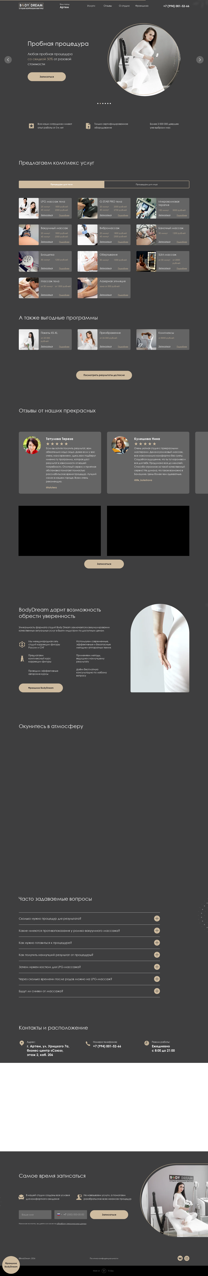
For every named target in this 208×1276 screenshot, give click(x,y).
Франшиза (141, 5)
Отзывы (108, 5)
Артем (64, 7)
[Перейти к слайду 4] (105, 103)
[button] (47, 76)
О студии (124, 5)
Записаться (109, 1214)
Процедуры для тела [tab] (61, 184)
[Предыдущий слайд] (8, 59)
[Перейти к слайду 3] (102, 103)
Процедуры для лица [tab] (147, 184)
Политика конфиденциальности (104, 1258)
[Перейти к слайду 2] (100, 103)
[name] (35, 1214)
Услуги (91, 5)
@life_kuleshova (143, 480)
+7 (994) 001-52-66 (176, 6)
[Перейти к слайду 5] (107, 103)
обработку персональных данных (71, 1223)
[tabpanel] (104, 245)
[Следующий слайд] (200, 59)
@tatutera (51, 487)
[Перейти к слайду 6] (110, 103)
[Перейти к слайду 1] (97, 103)
